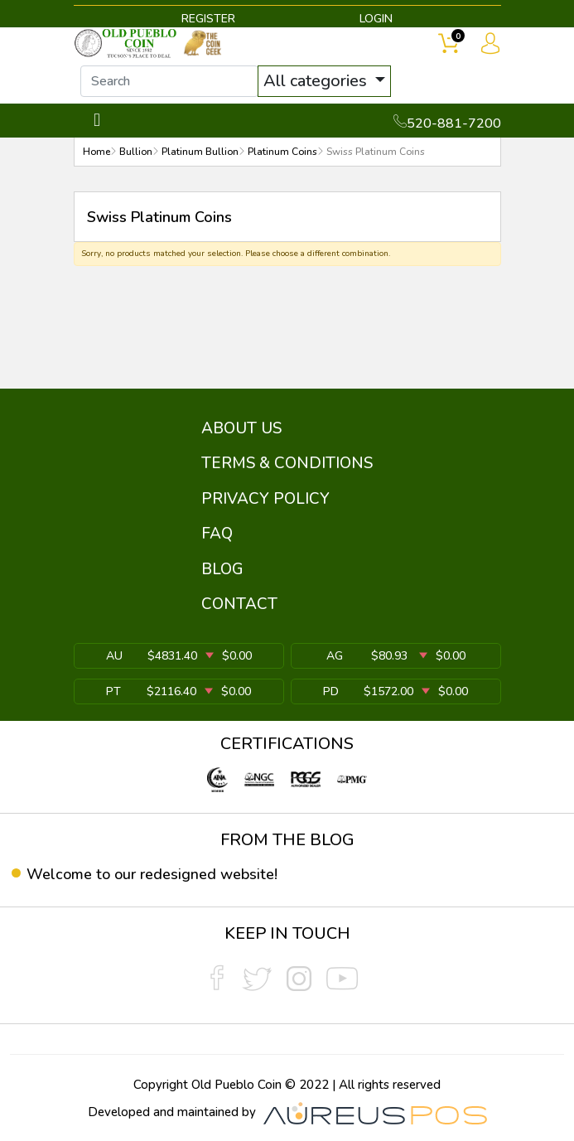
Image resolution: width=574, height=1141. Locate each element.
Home (96, 151)
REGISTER (208, 19)
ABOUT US (241, 428)
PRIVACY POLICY (265, 499)
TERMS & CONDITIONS (287, 463)
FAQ (217, 533)
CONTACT (239, 604)
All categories (317, 81)
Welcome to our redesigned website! (152, 874)
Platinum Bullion (200, 151)
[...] (169, 81)
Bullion (135, 151)
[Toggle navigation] (97, 121)
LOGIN (376, 19)
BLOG (222, 569)
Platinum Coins (282, 151)
